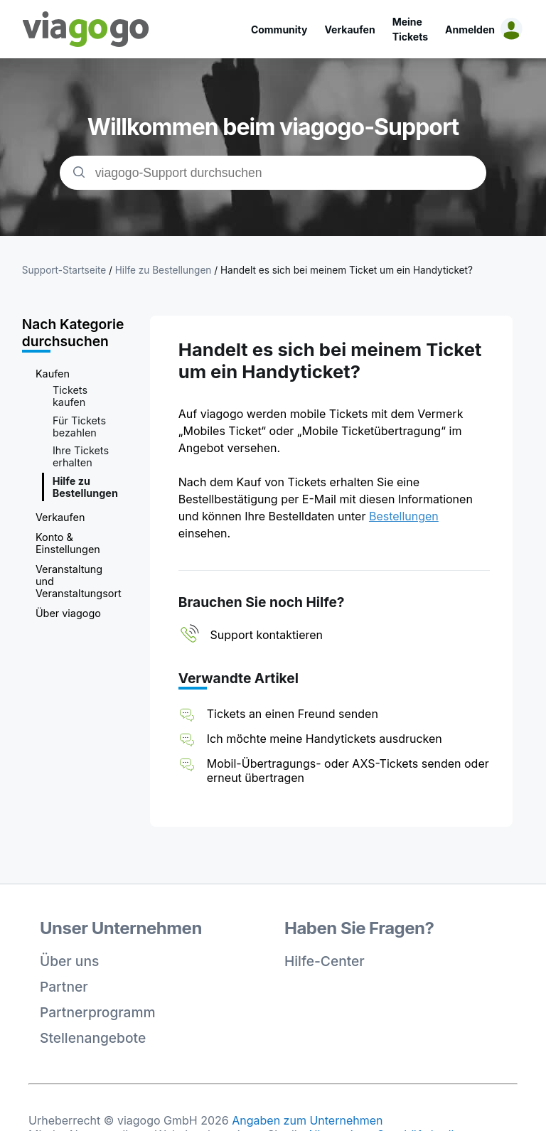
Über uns (69, 961)
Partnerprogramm (98, 1012)
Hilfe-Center (324, 961)
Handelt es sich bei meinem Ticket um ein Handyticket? (346, 270)
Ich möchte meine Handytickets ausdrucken (324, 738)
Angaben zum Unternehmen (307, 1120)
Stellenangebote (93, 1037)
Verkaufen (349, 29)
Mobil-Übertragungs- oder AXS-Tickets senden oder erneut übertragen (348, 770)
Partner (64, 986)
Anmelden (470, 29)
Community (279, 29)
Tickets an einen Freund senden (292, 714)
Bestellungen (404, 516)
